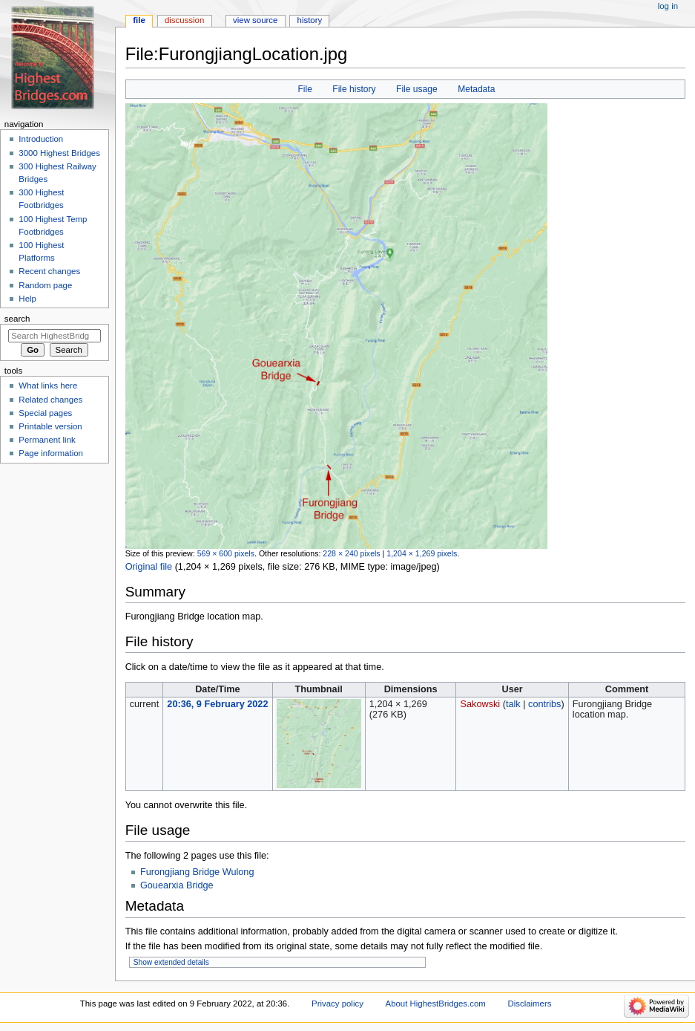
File (304, 89)
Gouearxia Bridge (177, 885)
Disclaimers (529, 1003)
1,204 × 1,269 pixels (421, 553)
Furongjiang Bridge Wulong (197, 872)
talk (513, 704)
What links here (48, 385)
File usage (417, 89)
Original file (148, 567)
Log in (668, 5)
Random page (45, 285)
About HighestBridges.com (436, 1003)
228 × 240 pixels (351, 553)
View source (255, 20)
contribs (544, 704)
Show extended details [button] (171, 962)
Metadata (476, 89)
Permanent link (47, 439)
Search (17, 318)
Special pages (45, 413)
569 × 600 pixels (225, 553)
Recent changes (49, 271)
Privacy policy (337, 1003)
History (310, 20)
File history (353, 89)
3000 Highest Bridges (59, 153)
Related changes (50, 399)
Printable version (50, 426)
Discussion (184, 20)
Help (27, 298)
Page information (51, 453)
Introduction (41, 138)
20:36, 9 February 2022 (217, 704)
